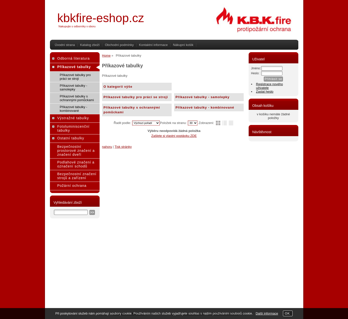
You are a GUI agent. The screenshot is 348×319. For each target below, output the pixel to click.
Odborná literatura (73, 58)
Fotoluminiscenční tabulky (73, 128)
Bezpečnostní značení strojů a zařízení (77, 176)
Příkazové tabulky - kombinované (205, 107)
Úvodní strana (65, 45)
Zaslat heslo (264, 91)
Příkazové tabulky (74, 67)
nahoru (107, 147)
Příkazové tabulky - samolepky (203, 97)
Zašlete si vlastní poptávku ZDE (174, 136)
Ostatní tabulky (70, 138)
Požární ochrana (72, 186)
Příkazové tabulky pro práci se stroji (136, 97)
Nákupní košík (183, 45)
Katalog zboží (90, 45)
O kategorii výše (118, 86)
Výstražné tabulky (73, 118)
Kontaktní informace (153, 45)
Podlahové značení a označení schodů (76, 164)
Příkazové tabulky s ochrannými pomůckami (132, 110)
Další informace (267, 313)
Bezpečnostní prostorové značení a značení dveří (76, 151)
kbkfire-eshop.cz (100, 18)
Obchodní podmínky (119, 45)
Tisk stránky (123, 147)
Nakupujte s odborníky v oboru (77, 26)
